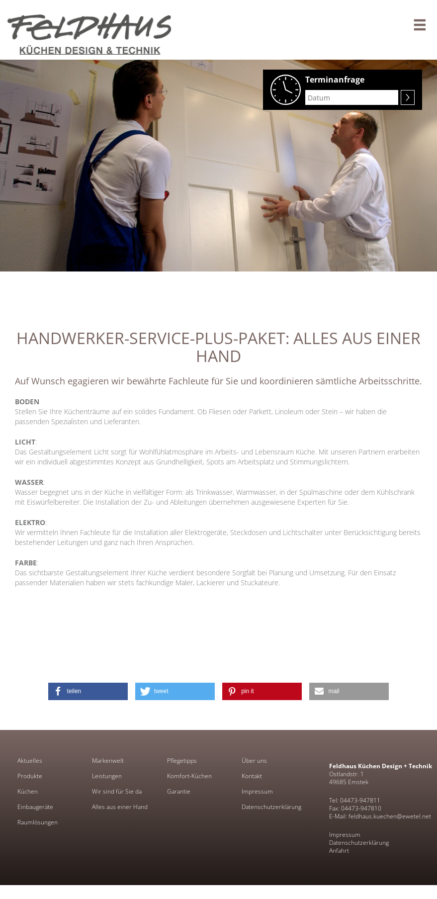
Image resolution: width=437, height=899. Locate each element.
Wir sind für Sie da (117, 791)
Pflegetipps (182, 760)
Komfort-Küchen (189, 776)
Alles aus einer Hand (120, 807)
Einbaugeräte (35, 807)
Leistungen (107, 776)
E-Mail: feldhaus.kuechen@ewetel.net (380, 816)
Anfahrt (339, 850)
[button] (88, 691)
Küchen (27, 791)
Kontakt (252, 776)
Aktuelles (29, 760)
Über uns (254, 760)
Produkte (29, 776)
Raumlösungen (37, 822)
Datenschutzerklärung (271, 807)
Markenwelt (108, 760)
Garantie (178, 791)
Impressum (257, 791)
